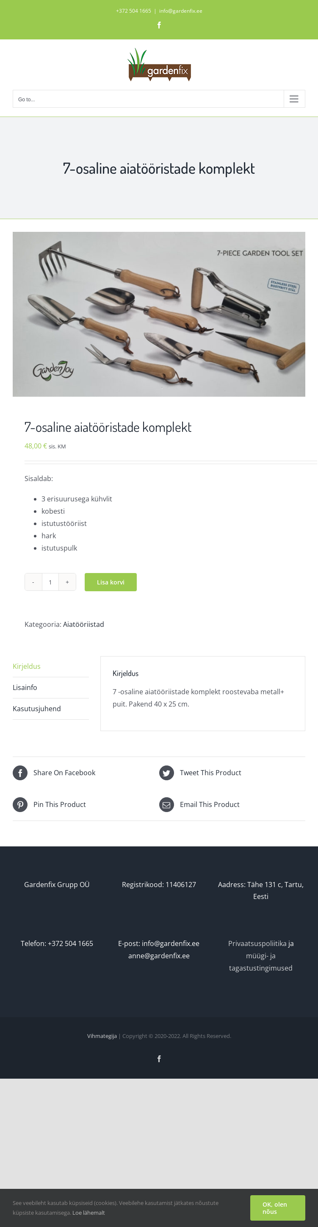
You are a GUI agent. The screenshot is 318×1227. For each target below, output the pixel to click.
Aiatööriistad (83, 624)
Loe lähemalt (88, 1212)
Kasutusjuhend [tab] (37, 708)
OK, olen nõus (275, 1208)
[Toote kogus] (50, 581)
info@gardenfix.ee (180, 10)
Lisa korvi (110, 582)
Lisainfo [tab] (25, 687)
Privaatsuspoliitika (257, 943)
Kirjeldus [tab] (27, 666)
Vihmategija (102, 1036)
